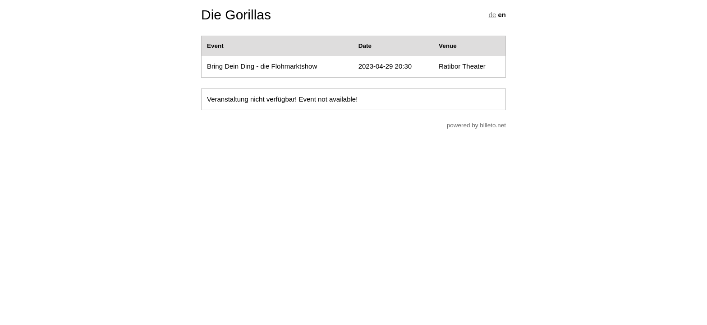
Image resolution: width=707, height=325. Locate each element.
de (492, 15)
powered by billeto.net (476, 125)
